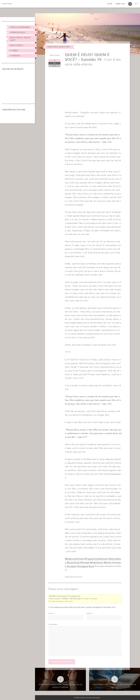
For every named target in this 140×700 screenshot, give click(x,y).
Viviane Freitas (7, 3)
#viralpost (72, 566)
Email (89, 613)
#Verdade (84, 562)
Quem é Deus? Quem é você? (20, 39)
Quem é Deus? (16, 45)
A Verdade (15, 56)
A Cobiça (14, 50)
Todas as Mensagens (20, 27)
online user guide (80, 601)
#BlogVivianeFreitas (74, 559)
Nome (50, 613)
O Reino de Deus (17, 32)
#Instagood (82, 566)
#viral (91, 566)
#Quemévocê (73, 562)
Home (109, 4)
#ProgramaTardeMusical (96, 559)
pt (136, 4)
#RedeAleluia (96, 562)
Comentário (53, 624)
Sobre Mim (120, 4)
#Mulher (108, 562)
